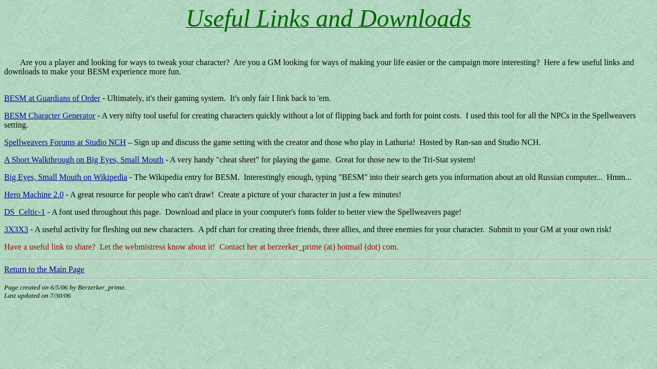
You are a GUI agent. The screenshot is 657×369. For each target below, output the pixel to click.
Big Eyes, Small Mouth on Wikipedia (65, 177)
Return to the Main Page (44, 269)
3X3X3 (16, 229)
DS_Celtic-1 (24, 212)
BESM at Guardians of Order (52, 98)
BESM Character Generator (49, 115)
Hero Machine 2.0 (34, 194)
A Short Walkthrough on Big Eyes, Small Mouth (83, 159)
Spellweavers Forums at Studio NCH (65, 142)
